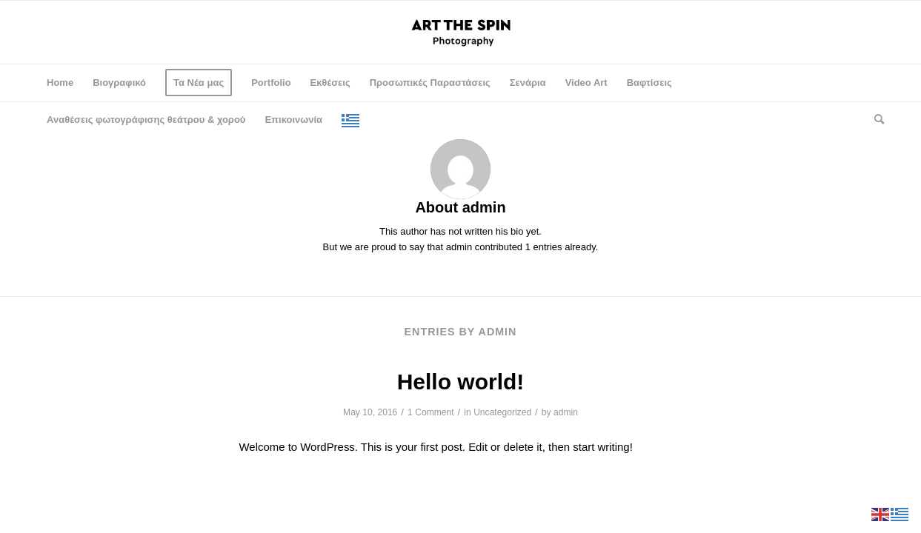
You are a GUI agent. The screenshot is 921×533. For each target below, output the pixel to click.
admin (565, 412)
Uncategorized (502, 412)
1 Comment (431, 412)
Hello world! (461, 381)
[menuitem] (60, 82)
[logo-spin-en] (460, 32)
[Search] (874, 119)
